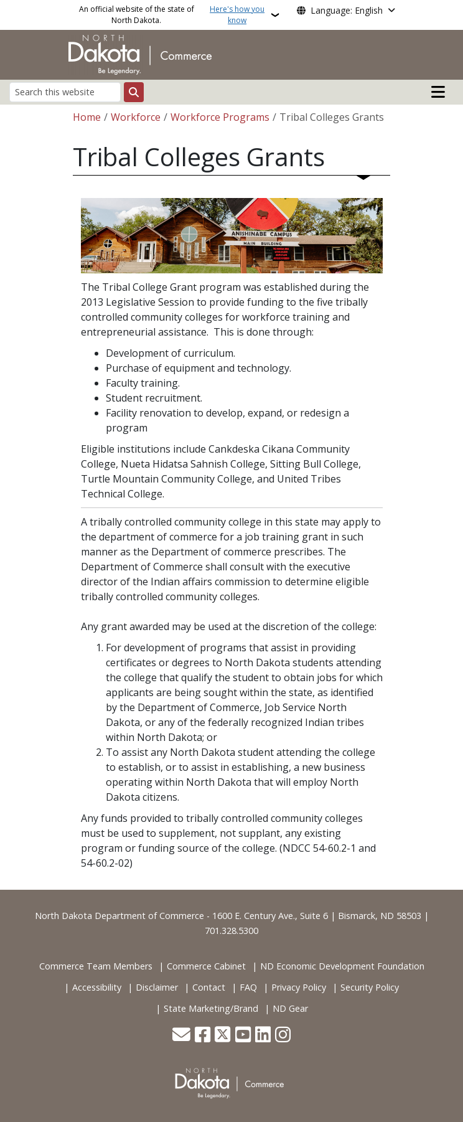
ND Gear (290, 1008)
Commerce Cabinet (206, 966)
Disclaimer (157, 987)
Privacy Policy (298, 987)
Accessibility (96, 987)
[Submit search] (134, 92)
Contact (208, 987)
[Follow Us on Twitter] (222, 1035)
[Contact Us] (181, 1035)
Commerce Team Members (95, 966)
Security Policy (369, 987)
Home (87, 117)
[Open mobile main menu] (438, 92)
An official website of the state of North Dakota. (173, 15)
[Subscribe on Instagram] (283, 1035)
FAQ (248, 987)
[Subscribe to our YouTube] (243, 1035)
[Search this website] (65, 91)
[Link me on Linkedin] (263, 1035)
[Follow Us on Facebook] (202, 1035)
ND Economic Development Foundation (342, 966)
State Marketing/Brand (211, 1008)
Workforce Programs (220, 117)
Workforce (136, 117)
